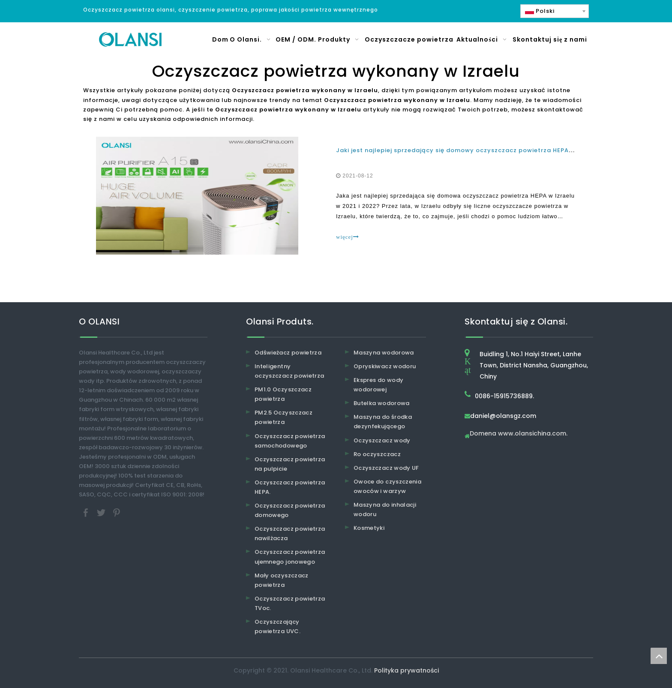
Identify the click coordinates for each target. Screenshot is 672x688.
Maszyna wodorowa (384, 353)
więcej (347, 237)
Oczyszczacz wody (382, 440)
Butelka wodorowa (382, 403)
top (659, 656)
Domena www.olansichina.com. (518, 434)
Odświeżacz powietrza (288, 353)
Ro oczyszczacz (377, 454)
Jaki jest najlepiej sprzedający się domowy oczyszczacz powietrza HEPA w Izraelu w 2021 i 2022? (492, 150)
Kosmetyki (369, 528)
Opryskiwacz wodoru (385, 366)
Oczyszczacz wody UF (386, 468)
